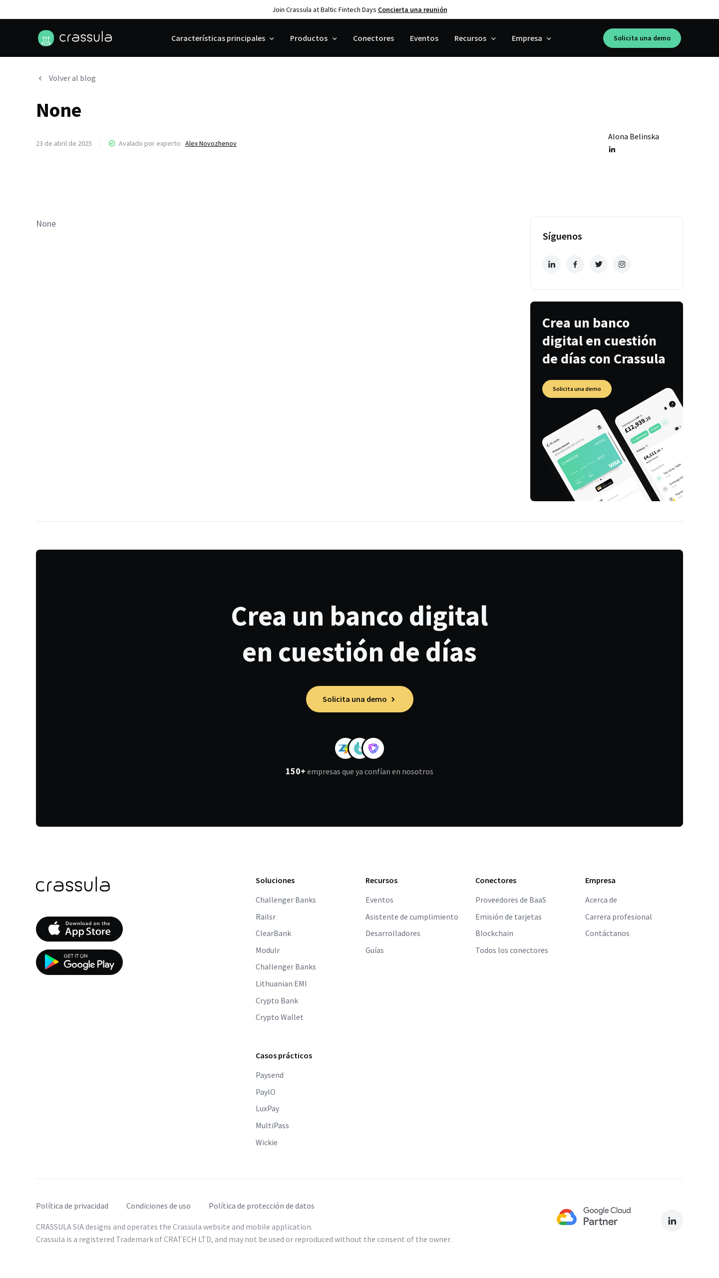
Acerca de (601, 900)
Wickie (267, 1142)
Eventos (424, 38)
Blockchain (494, 933)
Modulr (268, 950)
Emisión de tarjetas (508, 917)
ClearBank (273, 933)
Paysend (270, 1075)
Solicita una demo (642, 37)
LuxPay (267, 1108)
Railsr (266, 917)
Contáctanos (607, 933)
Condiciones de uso (158, 1206)
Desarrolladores (392, 933)
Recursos (470, 38)
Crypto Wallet (280, 1017)
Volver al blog (66, 78)
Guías (374, 950)
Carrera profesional (618, 917)
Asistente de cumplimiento (411, 917)
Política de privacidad (72, 1206)
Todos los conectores (511, 950)
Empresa (527, 38)
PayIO (266, 1092)
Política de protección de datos (262, 1206)
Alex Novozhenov (211, 143)
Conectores (373, 38)
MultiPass (272, 1125)
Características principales (218, 38)
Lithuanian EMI (281, 983)
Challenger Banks (286, 900)
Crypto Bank (277, 1000)
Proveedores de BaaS (510, 900)
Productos (309, 38)
